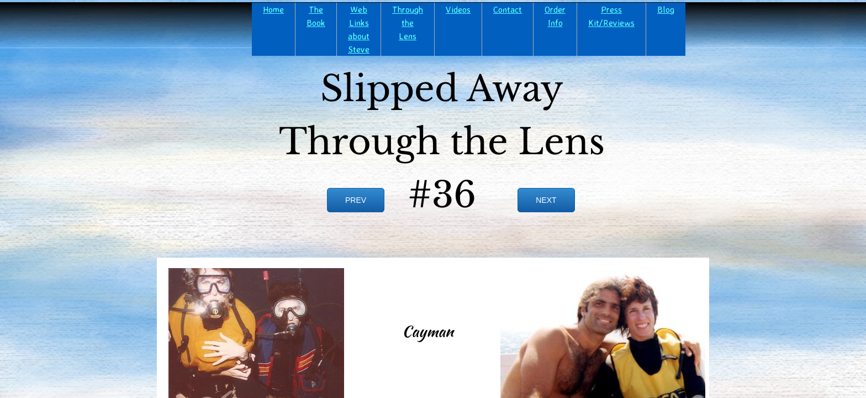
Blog (665, 9)
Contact (507, 9)
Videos (458, 9)
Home (273, 9)
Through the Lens (407, 22)
